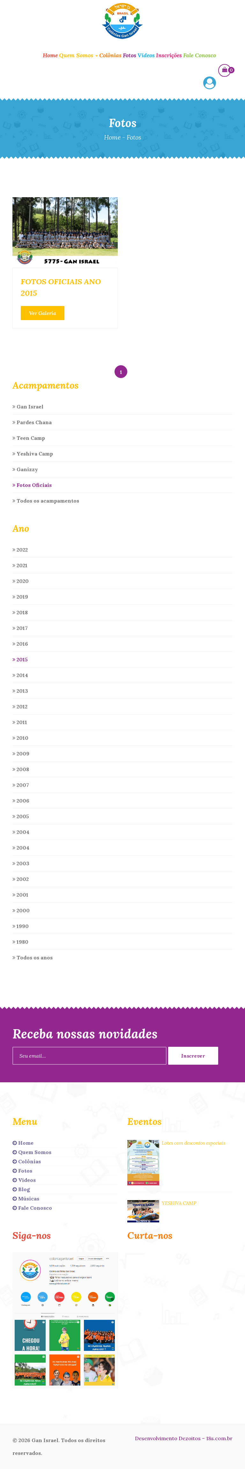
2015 (20, 659)
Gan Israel (27, 406)
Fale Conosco (199, 55)
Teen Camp (28, 438)
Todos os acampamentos (45, 500)
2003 (20, 863)
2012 (19, 706)
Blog (21, 1189)
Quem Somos (31, 1152)
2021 (19, 565)
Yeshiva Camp (32, 453)
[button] (210, 84)
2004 (20, 832)
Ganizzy (25, 469)
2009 (20, 753)
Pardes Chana (32, 422)
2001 (20, 895)
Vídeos (146, 55)
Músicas (25, 1198)
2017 (20, 628)
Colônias (110, 55)
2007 (20, 785)
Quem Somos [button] (78, 55)
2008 (20, 769)
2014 (20, 675)
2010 (20, 738)
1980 (20, 942)
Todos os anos (32, 957)
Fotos (129, 55)
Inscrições (169, 55)
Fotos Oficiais (32, 485)
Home (50, 55)
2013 (20, 691)
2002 (20, 879)
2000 (21, 910)
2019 (20, 596)
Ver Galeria (42, 313)
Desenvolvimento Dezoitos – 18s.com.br (184, 1438)
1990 (20, 926)
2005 (20, 816)
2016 (20, 644)
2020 (20, 581)
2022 (20, 549)
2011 (19, 722)
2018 (20, 612)
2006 (20, 800)
